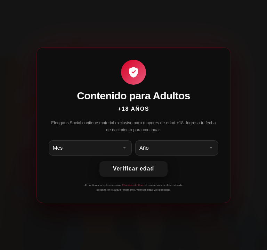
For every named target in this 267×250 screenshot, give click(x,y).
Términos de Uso (132, 185)
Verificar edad (133, 169)
